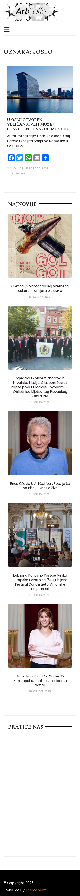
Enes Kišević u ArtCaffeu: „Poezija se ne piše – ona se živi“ (40, 486)
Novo (11, 168)
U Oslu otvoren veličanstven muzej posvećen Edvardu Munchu (40, 124)
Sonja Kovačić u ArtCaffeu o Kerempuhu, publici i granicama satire (40, 681)
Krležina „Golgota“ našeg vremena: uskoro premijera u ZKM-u (40, 288)
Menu (6, 30)
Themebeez (35, 890)
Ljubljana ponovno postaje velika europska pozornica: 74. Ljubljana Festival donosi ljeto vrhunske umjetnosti (40, 582)
